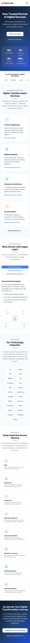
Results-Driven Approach (15, 274)
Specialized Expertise (15, 267)
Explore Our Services (15, 39)
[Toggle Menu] (27, 3)
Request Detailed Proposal (15, 636)
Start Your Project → (10, 139)
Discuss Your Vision (15, 34)
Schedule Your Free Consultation (15, 630)
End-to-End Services (15, 270)
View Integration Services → (13, 169)
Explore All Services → (15, 230)
